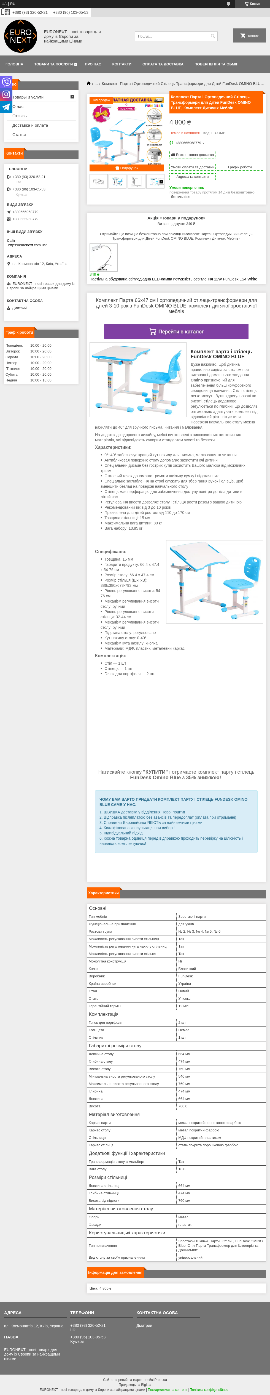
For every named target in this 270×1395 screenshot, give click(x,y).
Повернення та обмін (216, 64)
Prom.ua (161, 1380)
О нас (17, 106)
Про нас (93, 64)
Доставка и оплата (30, 125)
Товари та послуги (53, 64)
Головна (14, 64)
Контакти (122, 64)
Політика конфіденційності (210, 1390)
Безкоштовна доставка (195, 155)
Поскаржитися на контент (167, 1390)
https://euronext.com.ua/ (27, 245)
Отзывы (20, 115)
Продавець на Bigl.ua (135, 1385)
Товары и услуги (28, 97)
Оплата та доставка (162, 64)
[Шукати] (213, 36)
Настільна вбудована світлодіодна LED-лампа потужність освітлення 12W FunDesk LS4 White (173, 279)
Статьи (19, 134)
